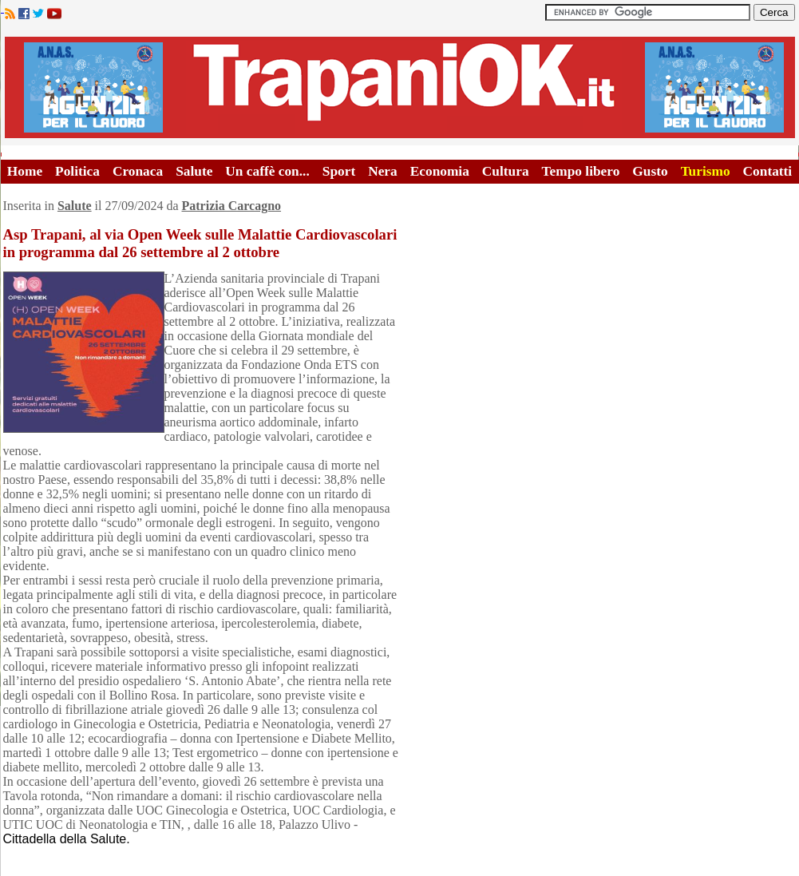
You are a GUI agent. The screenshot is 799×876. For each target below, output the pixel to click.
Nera (383, 171)
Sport (338, 171)
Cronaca (138, 171)
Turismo (705, 171)
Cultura (505, 171)
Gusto (649, 171)
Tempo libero (581, 171)
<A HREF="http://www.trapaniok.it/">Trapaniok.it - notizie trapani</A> (400, 87)
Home (24, 171)
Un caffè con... (267, 171)
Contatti (768, 171)
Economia (439, 171)
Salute (194, 171)
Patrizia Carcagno (231, 205)
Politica (77, 171)
